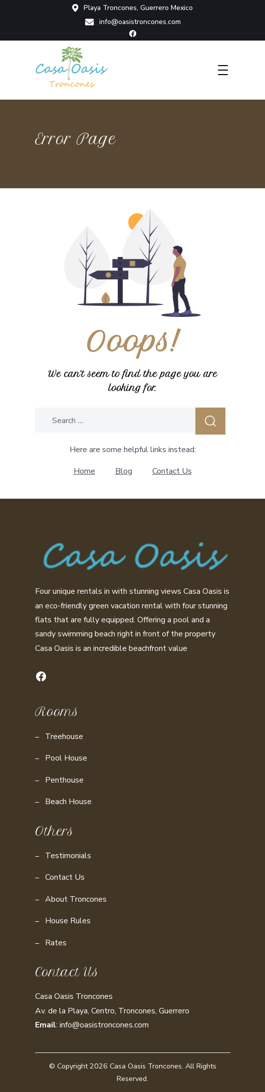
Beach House (68, 801)
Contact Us (172, 471)
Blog (123, 471)
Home (84, 471)
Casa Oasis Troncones (146, 1066)
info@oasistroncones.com (133, 22)
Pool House (66, 758)
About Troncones (76, 899)
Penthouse (64, 780)
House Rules (68, 920)
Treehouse (64, 736)
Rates (56, 942)
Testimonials (68, 855)
